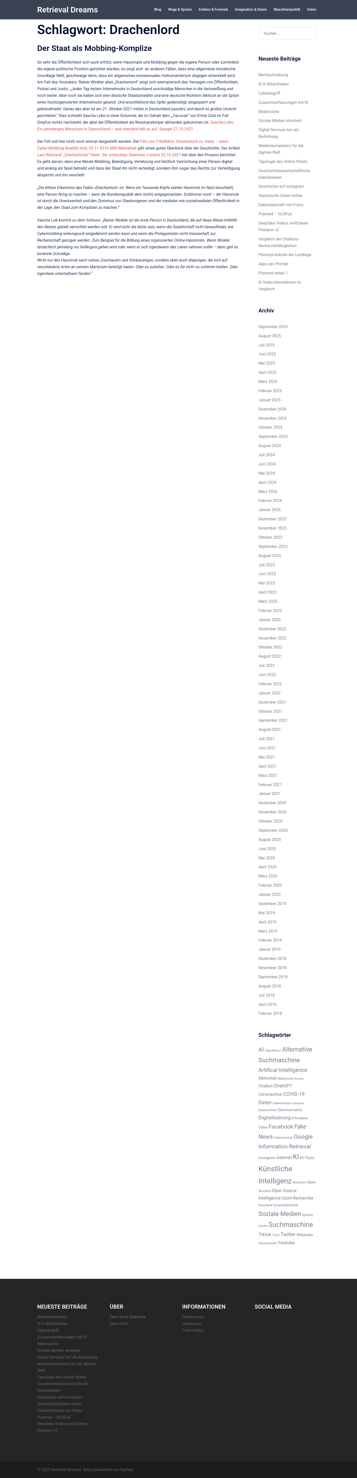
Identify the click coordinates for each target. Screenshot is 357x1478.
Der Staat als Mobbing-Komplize (94, 48)
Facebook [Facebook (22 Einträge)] (281, 1126)
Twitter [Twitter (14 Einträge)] (288, 1234)
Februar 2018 (270, 1013)
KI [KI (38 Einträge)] (296, 1157)
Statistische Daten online (280, 195)
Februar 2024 (270, 500)
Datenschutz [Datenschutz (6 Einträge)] (268, 1110)
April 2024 (268, 482)
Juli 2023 (267, 564)
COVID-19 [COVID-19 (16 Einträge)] (293, 1094)
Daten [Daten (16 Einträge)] (265, 1102)
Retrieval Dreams (67, 9)
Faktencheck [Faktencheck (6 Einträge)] (283, 1137)
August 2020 (270, 839)
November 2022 (273, 638)
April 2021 (268, 766)
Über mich (119, 1323)
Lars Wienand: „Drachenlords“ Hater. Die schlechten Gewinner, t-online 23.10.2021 (109, 154)
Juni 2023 (267, 573)
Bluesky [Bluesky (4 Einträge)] (299, 1078)
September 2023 (273, 546)
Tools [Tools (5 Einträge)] (276, 1235)
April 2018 (268, 1004)
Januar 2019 (270, 949)
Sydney (126, 1469)
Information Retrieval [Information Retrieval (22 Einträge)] (285, 1146)
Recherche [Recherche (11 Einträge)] (303, 1197)
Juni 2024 (267, 463)
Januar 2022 (270, 692)
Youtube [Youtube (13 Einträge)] (286, 1242)
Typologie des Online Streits (283, 161)
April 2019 (268, 921)
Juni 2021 (267, 747)
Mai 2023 (267, 582)
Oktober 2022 (270, 646)
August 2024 (270, 445)
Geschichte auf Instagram (281, 186)
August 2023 (270, 555)
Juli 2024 (267, 454)
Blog (157, 9)
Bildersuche (269, 111)
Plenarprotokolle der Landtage (285, 254)
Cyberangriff (269, 93)
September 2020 (273, 830)
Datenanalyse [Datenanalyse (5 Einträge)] (282, 1103)
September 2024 (273, 436)
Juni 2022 (267, 674)
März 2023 (268, 601)
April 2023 (268, 592)
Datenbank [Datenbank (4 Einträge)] (298, 1103)
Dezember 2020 (272, 802)
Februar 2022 (270, 683)
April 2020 (268, 866)
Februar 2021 (270, 784)
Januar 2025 (270, 399)
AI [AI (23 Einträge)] (261, 1049)
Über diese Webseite (128, 1316)
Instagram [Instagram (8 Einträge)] (267, 1157)
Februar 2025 (270, 390)
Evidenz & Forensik (213, 9)
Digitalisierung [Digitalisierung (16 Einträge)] (275, 1117)
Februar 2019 (270, 940)
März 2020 (268, 875)
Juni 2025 (267, 353)
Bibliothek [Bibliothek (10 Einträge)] (268, 1077)
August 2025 (270, 335)
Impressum (192, 1323)
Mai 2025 (267, 363)
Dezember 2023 (272, 518)
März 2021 (268, 775)
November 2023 (273, 528)
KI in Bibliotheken (274, 83)
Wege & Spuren (180, 9)
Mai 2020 (267, 857)
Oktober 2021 (270, 711)
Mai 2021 (267, 757)
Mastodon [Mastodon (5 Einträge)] (299, 1182)
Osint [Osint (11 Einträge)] (287, 1197)
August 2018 (270, 986)
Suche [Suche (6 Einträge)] (263, 1225)
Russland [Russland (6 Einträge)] (265, 1205)
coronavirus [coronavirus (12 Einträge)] (270, 1094)
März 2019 (268, 931)
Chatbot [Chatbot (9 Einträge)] (266, 1085)
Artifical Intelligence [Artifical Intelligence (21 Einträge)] (283, 1069)
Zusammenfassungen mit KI (283, 102)
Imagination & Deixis (251, 9)
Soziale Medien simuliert (280, 120)
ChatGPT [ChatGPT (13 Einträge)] (282, 1085)
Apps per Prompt (273, 263)
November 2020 (273, 811)
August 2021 (270, 729)
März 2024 (268, 491)
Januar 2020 (270, 894)
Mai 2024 (267, 473)
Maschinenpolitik (287, 9)
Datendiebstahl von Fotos (281, 204)
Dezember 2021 (272, 702)
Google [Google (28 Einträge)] (303, 1136)
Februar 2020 (270, 885)
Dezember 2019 (272, 903)
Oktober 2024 (270, 427)
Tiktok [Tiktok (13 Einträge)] (265, 1234)
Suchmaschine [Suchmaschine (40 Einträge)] (290, 1224)
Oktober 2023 (270, 537)
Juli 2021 (267, 738)
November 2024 (273, 418)
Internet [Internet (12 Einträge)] (284, 1157)
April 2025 (268, 372)
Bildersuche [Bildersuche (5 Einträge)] (286, 1078)
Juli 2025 (267, 344)
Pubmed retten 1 (273, 272)
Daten (311, 9)
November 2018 (273, 967)
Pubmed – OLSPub (275, 213)
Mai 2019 (267, 912)
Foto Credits (193, 1330)
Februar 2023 (270, 610)
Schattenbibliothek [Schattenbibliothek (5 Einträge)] (285, 1205)
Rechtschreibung (273, 74)
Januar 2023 (270, 619)
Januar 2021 (270, 793)
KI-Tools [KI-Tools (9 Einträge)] (307, 1157)
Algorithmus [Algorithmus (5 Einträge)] (273, 1050)
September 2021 (273, 720)
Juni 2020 (267, 848)
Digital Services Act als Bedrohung (67, 1357)
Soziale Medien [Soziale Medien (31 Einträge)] (280, 1213)
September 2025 (273, 326)
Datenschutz (193, 1316)
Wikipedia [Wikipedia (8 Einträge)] (305, 1234)
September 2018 (273, 976)
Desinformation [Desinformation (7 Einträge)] (290, 1110)
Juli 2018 (267, 995)
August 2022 (270, 656)
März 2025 (268, 381)
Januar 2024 (270, 509)
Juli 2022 (267, 665)
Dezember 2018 (272, 958)
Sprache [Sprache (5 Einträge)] (307, 1214)
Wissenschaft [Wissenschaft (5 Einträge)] (268, 1243)
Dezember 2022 (272, 628)
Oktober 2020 (270, 821)
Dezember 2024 (272, 409)
